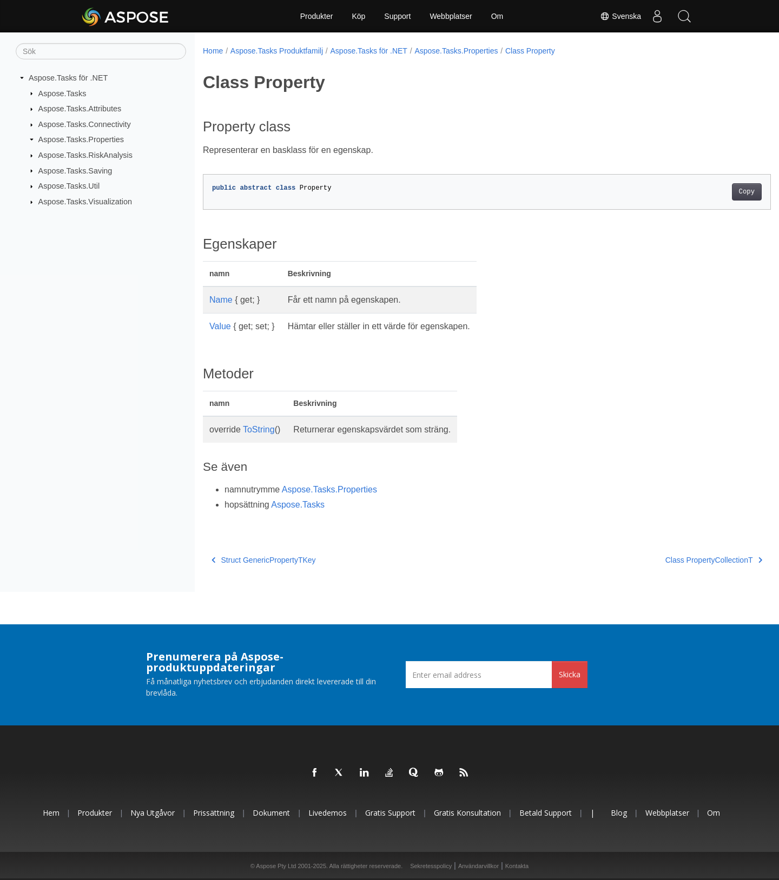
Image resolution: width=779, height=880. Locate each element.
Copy (707, 192)
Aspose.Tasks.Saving (75, 170)
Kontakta (517, 866)
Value (220, 326)
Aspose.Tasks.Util (69, 186)
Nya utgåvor (152, 813)
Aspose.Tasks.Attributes (80, 108)
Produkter (316, 16)
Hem (51, 813)
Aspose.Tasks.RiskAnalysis (85, 155)
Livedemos (327, 813)
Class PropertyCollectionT (674, 560)
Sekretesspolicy (431, 866)
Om (497, 16)
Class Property (530, 50)
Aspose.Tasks (62, 93)
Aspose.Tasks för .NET (68, 78)
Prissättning (213, 813)
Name (221, 299)
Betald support (545, 813)
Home (213, 50)
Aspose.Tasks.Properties (81, 139)
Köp (358, 16)
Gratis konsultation (467, 813)
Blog (619, 813)
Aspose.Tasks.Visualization (85, 201)
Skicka (569, 674)
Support (397, 16)
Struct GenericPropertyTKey (264, 560)
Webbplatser (451, 16)
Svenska (620, 16)
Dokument (271, 813)
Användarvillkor (478, 866)
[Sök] (101, 51)
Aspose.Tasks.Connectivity (84, 124)
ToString (259, 429)
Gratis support (390, 813)
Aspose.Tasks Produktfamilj (276, 50)
